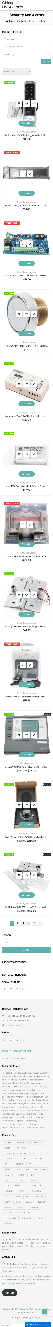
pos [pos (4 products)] (28, 1196)
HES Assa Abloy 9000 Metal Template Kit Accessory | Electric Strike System (26, 205)
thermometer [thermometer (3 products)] (24, 1213)
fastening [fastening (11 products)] (40, 1169)
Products (21, 21)
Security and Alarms (26, 132)
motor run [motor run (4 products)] (36, 1191)
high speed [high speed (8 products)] (10, 1180)
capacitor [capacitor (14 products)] (22, 1148)
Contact (9, 1292)
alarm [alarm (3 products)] (8, 1142)
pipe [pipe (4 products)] (18, 1196)
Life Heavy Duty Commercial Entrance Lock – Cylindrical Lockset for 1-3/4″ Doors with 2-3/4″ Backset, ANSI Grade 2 (26, 556)
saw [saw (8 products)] (18, 1202)
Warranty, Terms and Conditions (16, 1051)
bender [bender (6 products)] (20, 1142)
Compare (34, 103)
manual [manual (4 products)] (19, 1186)
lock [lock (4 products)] (7, 1186)
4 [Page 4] (28, 923)
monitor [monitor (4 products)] (8, 1191)
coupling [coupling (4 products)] (9, 1159)
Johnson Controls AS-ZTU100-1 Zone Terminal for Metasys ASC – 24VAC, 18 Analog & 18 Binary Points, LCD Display (26, 767)
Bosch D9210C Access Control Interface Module (26, 276)
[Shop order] (16, 71)
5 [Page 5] (34, 923)
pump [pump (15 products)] (7, 1202)
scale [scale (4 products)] (29, 1202)
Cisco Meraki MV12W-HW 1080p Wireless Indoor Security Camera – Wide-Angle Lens (26, 837)
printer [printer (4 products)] (39, 1196)
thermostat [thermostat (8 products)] (10, 1218)
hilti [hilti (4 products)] (23, 1180)
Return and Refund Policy (13, 1058)
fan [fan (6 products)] (27, 1169)
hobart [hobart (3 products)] (34, 1180)
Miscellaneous (26, 763)
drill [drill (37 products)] (7, 1164)
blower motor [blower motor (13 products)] (37, 1142)
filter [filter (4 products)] (7, 1175)
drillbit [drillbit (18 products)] (19, 1164)
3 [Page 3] (23, 923)
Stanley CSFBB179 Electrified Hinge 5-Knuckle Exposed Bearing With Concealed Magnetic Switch (26, 626)
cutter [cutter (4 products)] (23, 1159)
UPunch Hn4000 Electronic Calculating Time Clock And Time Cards (26, 697)
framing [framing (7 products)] (20, 1175)
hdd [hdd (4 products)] (32, 1175)
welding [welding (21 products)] (8, 1224)
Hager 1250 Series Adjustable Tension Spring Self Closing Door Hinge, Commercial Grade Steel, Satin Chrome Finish (26, 486)
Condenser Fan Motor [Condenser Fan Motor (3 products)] (15, 1153)
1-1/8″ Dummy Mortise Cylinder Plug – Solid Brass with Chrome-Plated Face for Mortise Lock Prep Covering (26, 346)
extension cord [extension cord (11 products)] (12, 1169)
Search (26, 950)
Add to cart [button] (19, 103)
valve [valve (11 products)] (40, 1218)
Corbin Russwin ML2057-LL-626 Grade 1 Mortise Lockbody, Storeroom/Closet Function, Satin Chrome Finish (26, 907)
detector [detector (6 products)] (37, 1159)
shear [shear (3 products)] (21, 1207)
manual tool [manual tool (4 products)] (35, 1186)
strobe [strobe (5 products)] (8, 1213)
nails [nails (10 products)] (7, 1196)
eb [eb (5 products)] (30, 1164)
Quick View (26, 123)
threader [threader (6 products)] (26, 1218)
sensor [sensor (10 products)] (8, 1207)
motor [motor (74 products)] (22, 1191)
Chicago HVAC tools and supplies (35, 1309)
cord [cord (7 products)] (34, 1153)
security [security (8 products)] (42, 1202)
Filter (46, 61)
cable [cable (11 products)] (7, 1148)
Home (12, 21)
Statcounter (6, 1325)
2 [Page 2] (17, 923)
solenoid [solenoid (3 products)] (34, 1207)
